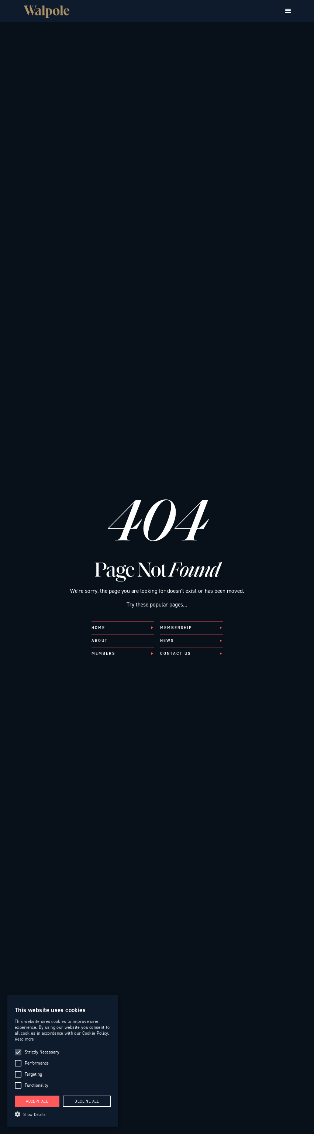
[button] (288, 11)
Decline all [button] (87, 1101)
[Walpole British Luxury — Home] (47, 11)
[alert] (62, 1061)
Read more (24, 1039)
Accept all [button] (37, 1101)
